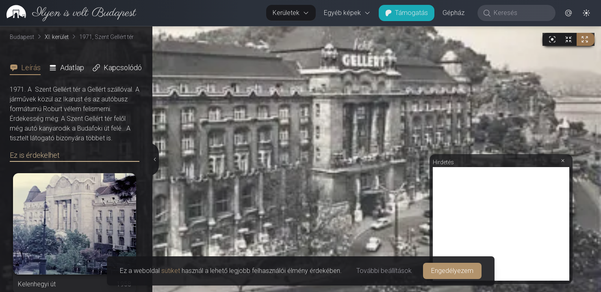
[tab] (28, 67)
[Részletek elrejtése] (154, 159)
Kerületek (291, 13)
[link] (68, 13)
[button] (568, 13)
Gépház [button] (453, 13)
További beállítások (384, 271)
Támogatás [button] (406, 13)
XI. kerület (57, 37)
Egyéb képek (347, 13)
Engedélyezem (452, 271)
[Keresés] (520, 13)
